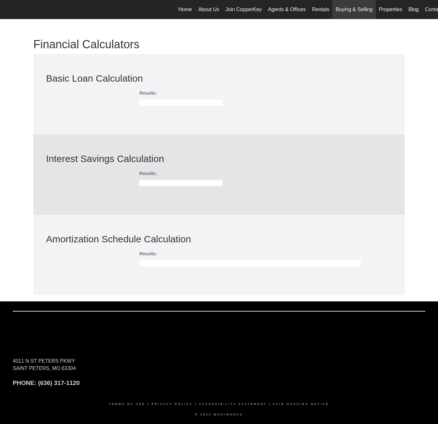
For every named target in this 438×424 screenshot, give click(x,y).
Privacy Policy (172, 404)
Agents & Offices (287, 9)
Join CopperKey (244, 9)
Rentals (320, 9)
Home (185, 9)
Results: (148, 93)
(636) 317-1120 (59, 383)
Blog (413, 9)
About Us (208, 9)
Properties (390, 9)
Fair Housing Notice (301, 404)
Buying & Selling (354, 9)
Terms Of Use (127, 404)
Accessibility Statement (233, 404)
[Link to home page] (8, 9)
